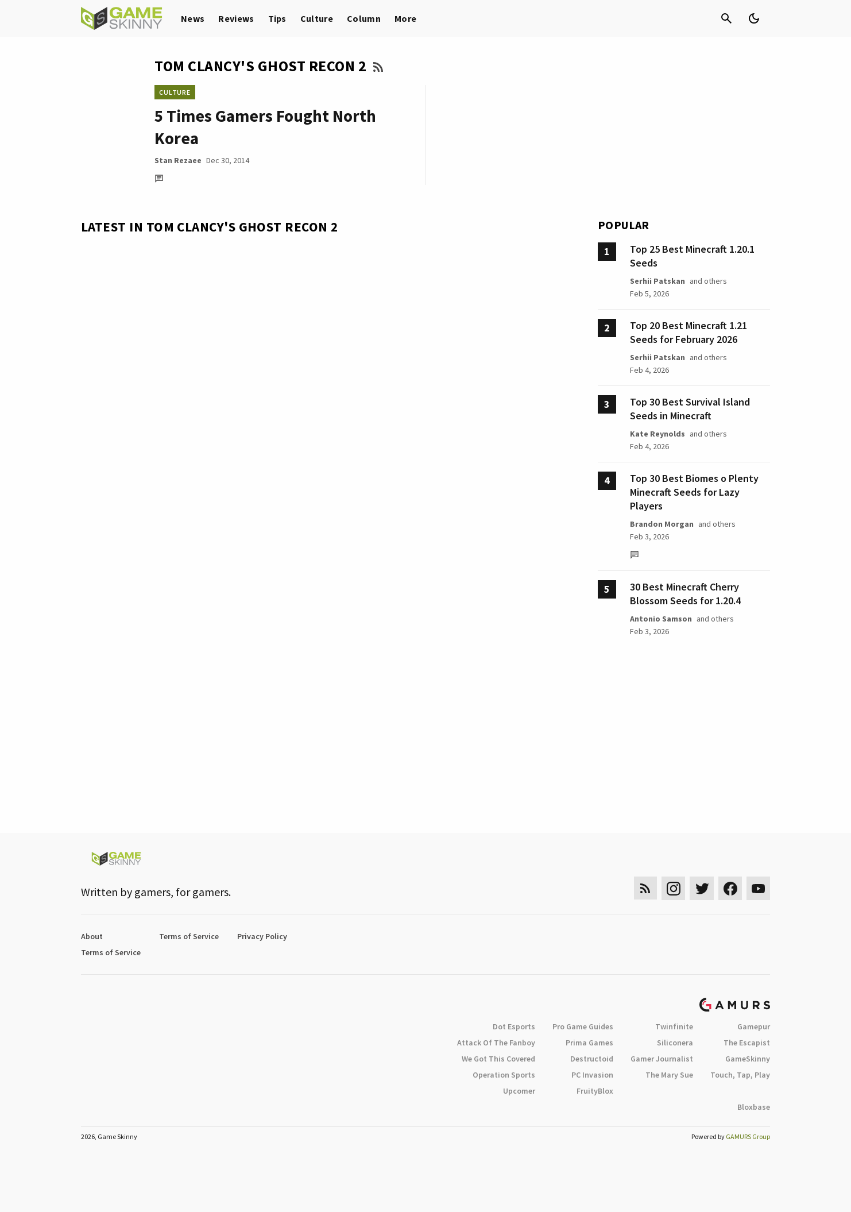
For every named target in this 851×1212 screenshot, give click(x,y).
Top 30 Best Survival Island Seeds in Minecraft (690, 408)
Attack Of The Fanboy (496, 1042)
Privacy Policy (262, 936)
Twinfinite (674, 1026)
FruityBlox (595, 1091)
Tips (277, 18)
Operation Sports (504, 1075)
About (92, 936)
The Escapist (747, 1042)
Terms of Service (189, 936)
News (192, 18)
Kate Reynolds (657, 434)
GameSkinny (747, 1058)
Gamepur (753, 1026)
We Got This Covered (498, 1058)
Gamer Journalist (661, 1058)
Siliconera (675, 1042)
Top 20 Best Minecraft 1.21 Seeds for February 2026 (688, 332)
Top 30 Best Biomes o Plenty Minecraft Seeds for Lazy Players (694, 492)
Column (364, 18)
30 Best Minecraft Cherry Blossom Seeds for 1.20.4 (685, 593)
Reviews (236, 18)
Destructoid (591, 1058)
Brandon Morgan (662, 524)
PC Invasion (592, 1075)
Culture (316, 18)
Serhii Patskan (657, 281)
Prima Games (589, 1042)
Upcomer (519, 1091)
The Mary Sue (669, 1075)
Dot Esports (514, 1026)
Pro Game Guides (582, 1026)
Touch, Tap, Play (740, 1075)
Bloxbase (753, 1107)
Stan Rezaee (178, 160)
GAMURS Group (748, 1136)
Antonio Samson (661, 618)
